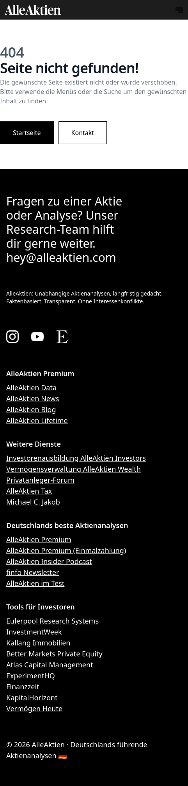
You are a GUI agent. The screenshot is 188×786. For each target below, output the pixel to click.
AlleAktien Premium (38, 539)
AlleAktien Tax (29, 491)
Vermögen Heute (34, 708)
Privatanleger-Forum (40, 480)
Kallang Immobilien (38, 642)
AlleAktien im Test (35, 583)
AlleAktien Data (31, 387)
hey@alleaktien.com (61, 257)
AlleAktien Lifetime (37, 420)
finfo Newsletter (32, 572)
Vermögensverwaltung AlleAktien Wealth (73, 469)
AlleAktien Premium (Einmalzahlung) (66, 550)
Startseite (27, 132)
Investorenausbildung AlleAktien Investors (76, 458)
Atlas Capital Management (49, 664)
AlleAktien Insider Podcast (49, 561)
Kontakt (82, 132)
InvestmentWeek (34, 631)
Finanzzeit (22, 686)
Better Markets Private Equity (54, 653)
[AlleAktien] (33, 10)
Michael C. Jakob (33, 502)
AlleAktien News (32, 398)
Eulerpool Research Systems (52, 621)
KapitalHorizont (31, 697)
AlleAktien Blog (31, 409)
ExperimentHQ (30, 675)
